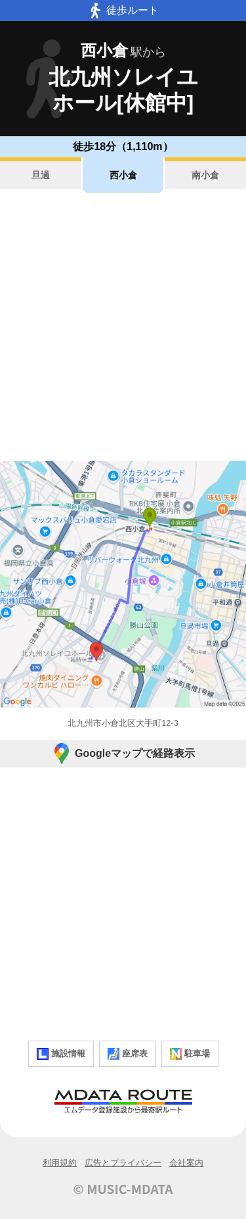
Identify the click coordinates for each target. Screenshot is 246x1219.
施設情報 (61, 1054)
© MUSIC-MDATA (123, 1189)
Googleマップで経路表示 (123, 753)
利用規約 (60, 1163)
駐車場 (190, 1054)
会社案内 (186, 1163)
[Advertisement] (123, 326)
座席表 (128, 1054)
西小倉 (123, 175)
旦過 (40, 175)
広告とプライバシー (123, 1163)
